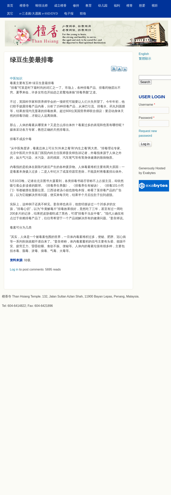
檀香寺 (24, 5)
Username (147, 104)
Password (147, 117)
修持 (76, 5)
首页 (10, 5)
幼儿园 (102, 5)
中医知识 (16, 78)
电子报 (68, 13)
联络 (83, 13)
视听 (155, 5)
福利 (117, 5)
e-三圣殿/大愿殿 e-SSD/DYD (39, 13)
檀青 (129, 5)
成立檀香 (60, 5)
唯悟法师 (41, 5)
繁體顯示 (145, 58)
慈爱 (142, 5)
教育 (89, 5)
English (144, 54)
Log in (14, 269)
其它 (10, 13)
